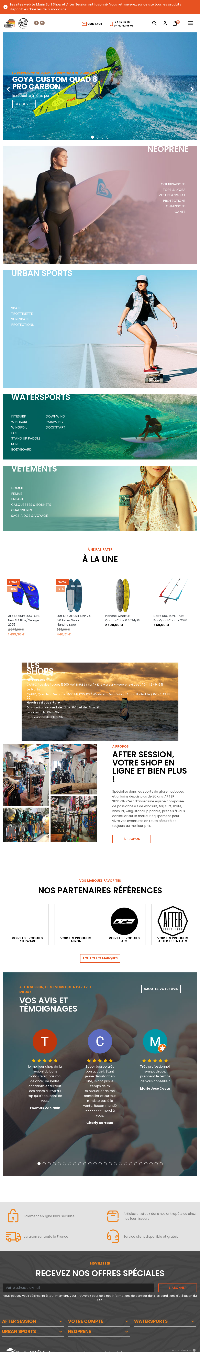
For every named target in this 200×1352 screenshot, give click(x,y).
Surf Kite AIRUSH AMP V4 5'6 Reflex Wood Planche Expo (74, 585)
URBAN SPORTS (19, 1316)
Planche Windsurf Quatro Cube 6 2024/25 (122, 583)
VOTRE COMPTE (85, 1306)
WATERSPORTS (151, 1306)
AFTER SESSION (19, 1306)
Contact (92, 24)
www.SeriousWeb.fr (183, 1342)
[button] (92, 137)
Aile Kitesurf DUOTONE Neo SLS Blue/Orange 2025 (24, 585)
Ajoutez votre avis (161, 973)
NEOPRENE (79, 1316)
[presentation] (8, 86)
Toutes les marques (100, 942)
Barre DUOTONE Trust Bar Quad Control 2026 (170, 583)
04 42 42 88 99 (123, 25)
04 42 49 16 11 (123, 22)
